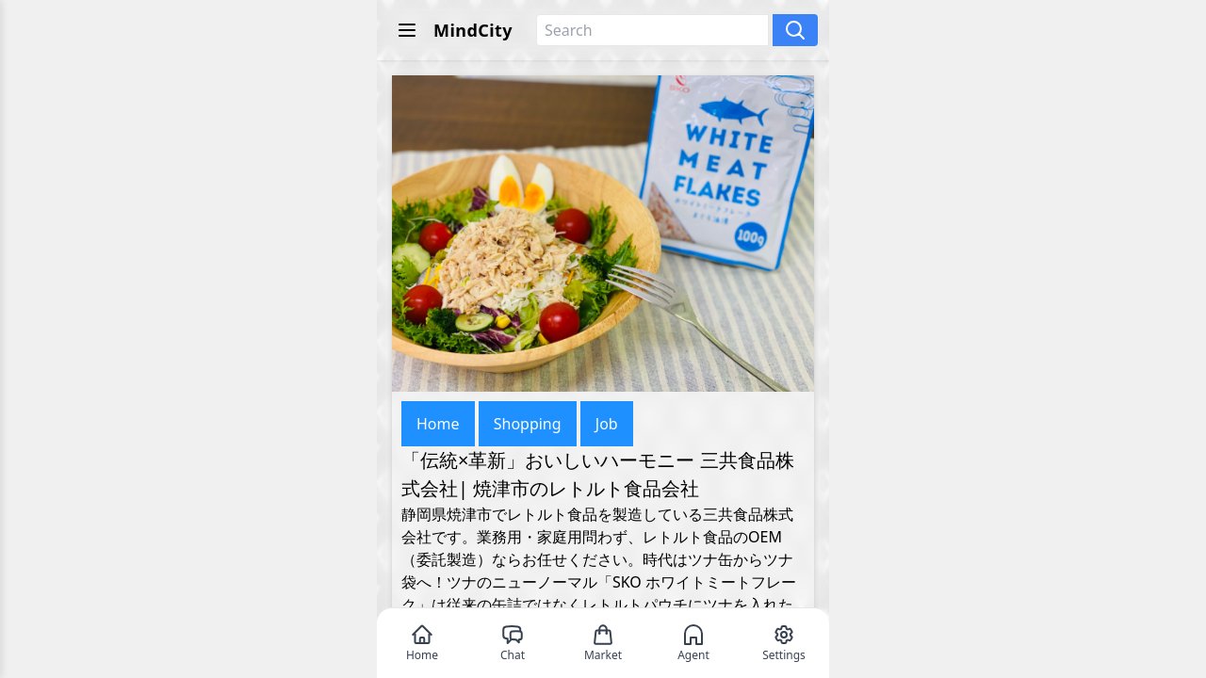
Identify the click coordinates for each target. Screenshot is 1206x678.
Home (438, 423)
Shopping (528, 423)
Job (606, 423)
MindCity (473, 30)
